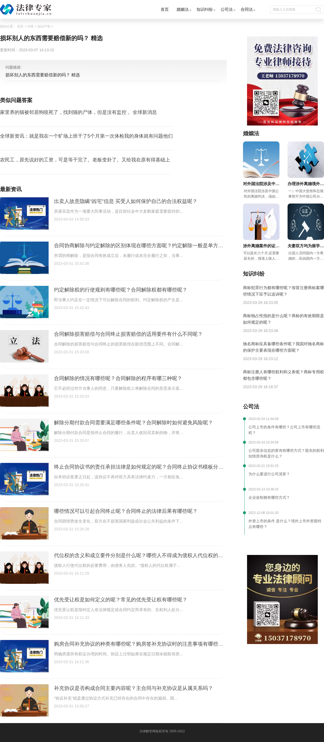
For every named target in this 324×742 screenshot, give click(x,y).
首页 (165, 9)
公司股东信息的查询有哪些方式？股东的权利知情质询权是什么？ (286, 453)
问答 (30, 26)
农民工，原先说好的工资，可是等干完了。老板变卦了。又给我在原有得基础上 (85, 159)
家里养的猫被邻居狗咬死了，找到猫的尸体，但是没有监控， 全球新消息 (78, 112)
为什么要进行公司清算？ (269, 474)
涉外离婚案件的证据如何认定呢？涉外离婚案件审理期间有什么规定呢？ (261, 246)
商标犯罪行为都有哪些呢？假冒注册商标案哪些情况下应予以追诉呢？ (283, 290)
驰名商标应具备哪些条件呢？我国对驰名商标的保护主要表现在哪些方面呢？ (283, 347)
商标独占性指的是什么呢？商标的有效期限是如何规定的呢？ (283, 318)
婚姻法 (183, 9)
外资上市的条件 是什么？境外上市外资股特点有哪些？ (284, 524)
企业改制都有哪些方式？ (269, 497)
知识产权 (44, 26)
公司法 (227, 9)
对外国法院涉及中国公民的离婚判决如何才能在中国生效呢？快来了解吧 (261, 184)
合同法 (247, 9)
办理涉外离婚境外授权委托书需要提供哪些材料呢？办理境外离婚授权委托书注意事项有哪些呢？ (306, 184)
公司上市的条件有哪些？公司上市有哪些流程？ (284, 430)
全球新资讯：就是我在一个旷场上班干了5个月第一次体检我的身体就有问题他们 (86, 136)
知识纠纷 (205, 9)
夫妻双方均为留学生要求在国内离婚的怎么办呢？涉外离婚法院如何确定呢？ (306, 246)
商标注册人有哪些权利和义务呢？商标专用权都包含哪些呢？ (283, 375)
